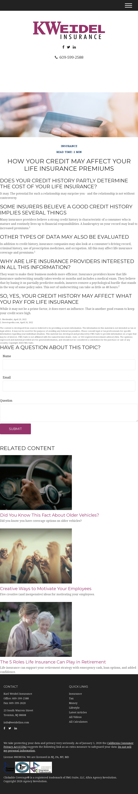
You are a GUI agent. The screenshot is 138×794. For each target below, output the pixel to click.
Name (7, 356)
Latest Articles (78, 712)
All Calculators (78, 721)
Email (7, 377)
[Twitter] (68, 47)
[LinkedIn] (74, 47)
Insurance (75, 693)
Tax (71, 698)
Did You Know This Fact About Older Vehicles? (49, 515)
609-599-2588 (69, 57)
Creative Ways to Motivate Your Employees (45, 588)
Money (73, 703)
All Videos (75, 717)
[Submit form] (15, 429)
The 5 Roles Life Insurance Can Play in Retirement (53, 662)
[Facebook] (63, 47)
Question (6, 400)
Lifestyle (74, 707)
